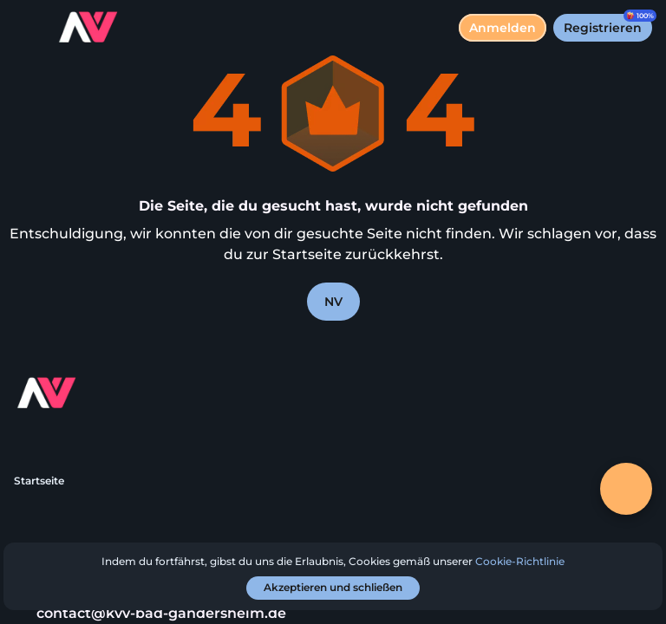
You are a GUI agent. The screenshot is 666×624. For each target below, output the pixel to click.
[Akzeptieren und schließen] (333, 588)
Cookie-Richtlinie (520, 561)
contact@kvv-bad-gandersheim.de (150, 613)
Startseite (39, 480)
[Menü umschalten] (28, 27)
